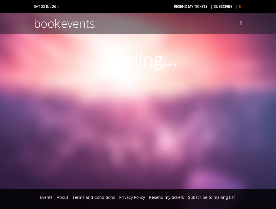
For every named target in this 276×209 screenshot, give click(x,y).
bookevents (64, 23)
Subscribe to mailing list (211, 197)
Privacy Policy (132, 197)
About (62, 197)
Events (46, 197)
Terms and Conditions (93, 197)
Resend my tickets (190, 6)
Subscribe (223, 6)
